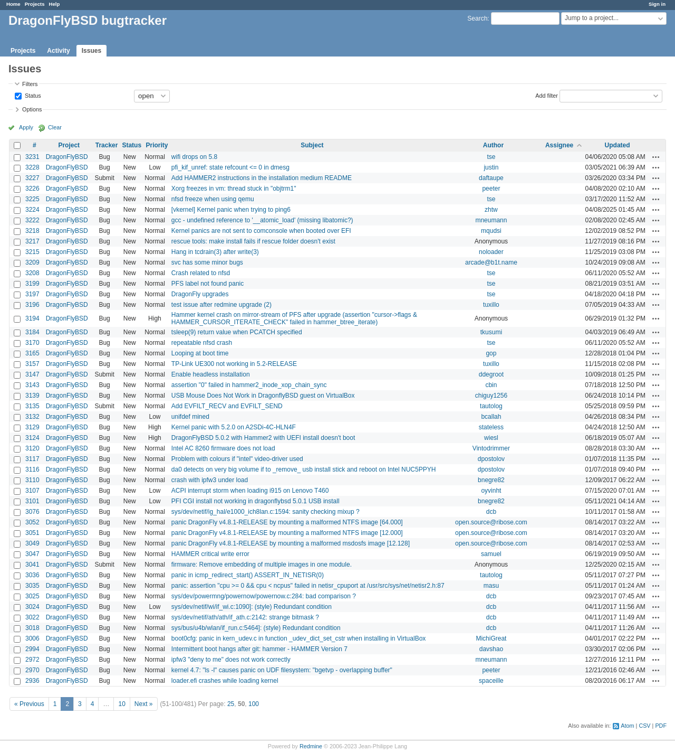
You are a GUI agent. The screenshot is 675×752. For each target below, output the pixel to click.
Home (13, 4)
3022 (32, 617)
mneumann (491, 220)
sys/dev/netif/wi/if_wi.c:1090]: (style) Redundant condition (251, 606)
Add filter (546, 95)
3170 (32, 342)
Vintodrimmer (491, 448)
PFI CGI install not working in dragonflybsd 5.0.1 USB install (255, 501)
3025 (32, 596)
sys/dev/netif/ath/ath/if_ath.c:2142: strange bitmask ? (245, 617)
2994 (32, 649)
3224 (32, 209)
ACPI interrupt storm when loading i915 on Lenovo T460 (250, 490)
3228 (32, 167)
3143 (32, 385)
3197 (32, 294)
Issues (91, 50)
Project (69, 145)
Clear (55, 127)
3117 (32, 459)
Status (32, 95)
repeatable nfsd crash (201, 342)
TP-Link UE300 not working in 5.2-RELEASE (234, 364)
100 (253, 704)
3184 (32, 332)
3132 (32, 416)
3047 (32, 554)
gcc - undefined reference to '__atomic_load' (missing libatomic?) (262, 220)
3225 (32, 199)
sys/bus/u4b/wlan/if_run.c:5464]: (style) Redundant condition (256, 628)
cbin (491, 385)
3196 (32, 304)
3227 (32, 178)
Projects (35, 4)
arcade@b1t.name (491, 262)
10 (121, 704)
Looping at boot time (200, 353)
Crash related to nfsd (200, 273)
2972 (32, 659)
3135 (32, 406)
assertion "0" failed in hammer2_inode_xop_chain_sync (249, 385)
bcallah (491, 416)
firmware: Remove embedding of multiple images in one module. (261, 564)
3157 (32, 364)
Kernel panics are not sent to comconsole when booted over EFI (261, 230)
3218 (32, 230)
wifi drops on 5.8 (194, 157)
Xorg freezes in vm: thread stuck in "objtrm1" (233, 188)
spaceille (491, 680)
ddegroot (491, 374)
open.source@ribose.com (491, 522)
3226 (32, 188)
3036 (32, 575)
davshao (491, 649)
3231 (32, 157)
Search (477, 18)
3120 (32, 448)
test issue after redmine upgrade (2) (221, 304)
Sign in (657, 4)
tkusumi (491, 332)
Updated (617, 145)
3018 (32, 628)
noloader (491, 252)
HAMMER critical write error (210, 554)
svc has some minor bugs (207, 262)
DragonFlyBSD (67, 157)
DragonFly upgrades (200, 294)
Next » (143, 704)
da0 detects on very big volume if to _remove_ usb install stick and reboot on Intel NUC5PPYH (303, 469)
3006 (32, 638)
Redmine (311, 746)
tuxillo (491, 304)
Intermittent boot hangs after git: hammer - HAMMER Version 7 (259, 649)
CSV (644, 725)
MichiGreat (491, 638)
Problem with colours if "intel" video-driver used (237, 459)
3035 (32, 585)
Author (493, 145)
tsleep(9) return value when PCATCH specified (236, 332)
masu (491, 585)
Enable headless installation (210, 374)
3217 (32, 241)
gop (491, 353)
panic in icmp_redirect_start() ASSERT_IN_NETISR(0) (247, 575)
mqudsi (491, 230)
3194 (32, 318)
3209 (32, 262)
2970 (32, 670)
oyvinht (491, 490)
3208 (32, 273)
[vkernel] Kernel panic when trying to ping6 (231, 209)
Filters (29, 84)
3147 (32, 374)
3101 (32, 501)
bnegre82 (491, 480)
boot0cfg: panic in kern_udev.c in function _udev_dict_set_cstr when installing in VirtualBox (298, 638)
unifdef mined (190, 416)
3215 (32, 252)
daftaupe (491, 178)
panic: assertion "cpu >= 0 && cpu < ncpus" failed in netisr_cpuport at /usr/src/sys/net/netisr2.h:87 (308, 585)
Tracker (106, 145)
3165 (32, 353)
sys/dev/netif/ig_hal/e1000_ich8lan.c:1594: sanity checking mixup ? (265, 511)
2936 (32, 680)
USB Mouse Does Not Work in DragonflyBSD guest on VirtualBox (263, 395)
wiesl (491, 437)
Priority (157, 145)
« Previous (29, 704)
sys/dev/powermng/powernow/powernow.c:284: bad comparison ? (263, 596)
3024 (32, 606)
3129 (32, 427)
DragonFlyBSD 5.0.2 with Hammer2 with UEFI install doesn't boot (263, 437)
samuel (491, 554)
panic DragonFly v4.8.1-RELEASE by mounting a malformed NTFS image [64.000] (287, 522)
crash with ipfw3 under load (209, 480)
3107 (32, 490)
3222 (32, 220)
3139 (32, 395)
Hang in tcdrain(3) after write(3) (215, 252)
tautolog (491, 406)
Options (32, 109)
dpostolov (491, 459)
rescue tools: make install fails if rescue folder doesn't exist (253, 241)
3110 (32, 480)
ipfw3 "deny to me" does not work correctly (231, 659)
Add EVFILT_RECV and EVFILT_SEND (227, 406)
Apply (26, 127)
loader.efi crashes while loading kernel (224, 680)
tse (491, 157)
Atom (627, 725)
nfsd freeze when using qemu (212, 199)
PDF (661, 725)
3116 (32, 469)
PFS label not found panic (207, 283)
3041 (32, 564)
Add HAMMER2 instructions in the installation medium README (261, 178)
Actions (656, 157)
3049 (32, 543)
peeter (491, 188)
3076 (32, 511)
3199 (32, 283)
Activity (58, 50)
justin (491, 167)
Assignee (559, 145)
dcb (491, 511)
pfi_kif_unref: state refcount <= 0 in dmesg (230, 167)
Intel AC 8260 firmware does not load (223, 448)
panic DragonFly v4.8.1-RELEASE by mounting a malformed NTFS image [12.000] (287, 533)
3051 (32, 533)
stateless (491, 427)
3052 (32, 522)
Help (54, 4)
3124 (32, 437)
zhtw (491, 209)
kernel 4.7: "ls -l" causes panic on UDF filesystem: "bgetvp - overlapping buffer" (281, 670)
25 (230, 704)
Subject (312, 145)
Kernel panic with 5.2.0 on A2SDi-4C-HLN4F (233, 427)
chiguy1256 (491, 395)
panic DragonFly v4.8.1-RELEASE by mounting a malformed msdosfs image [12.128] (290, 543)
